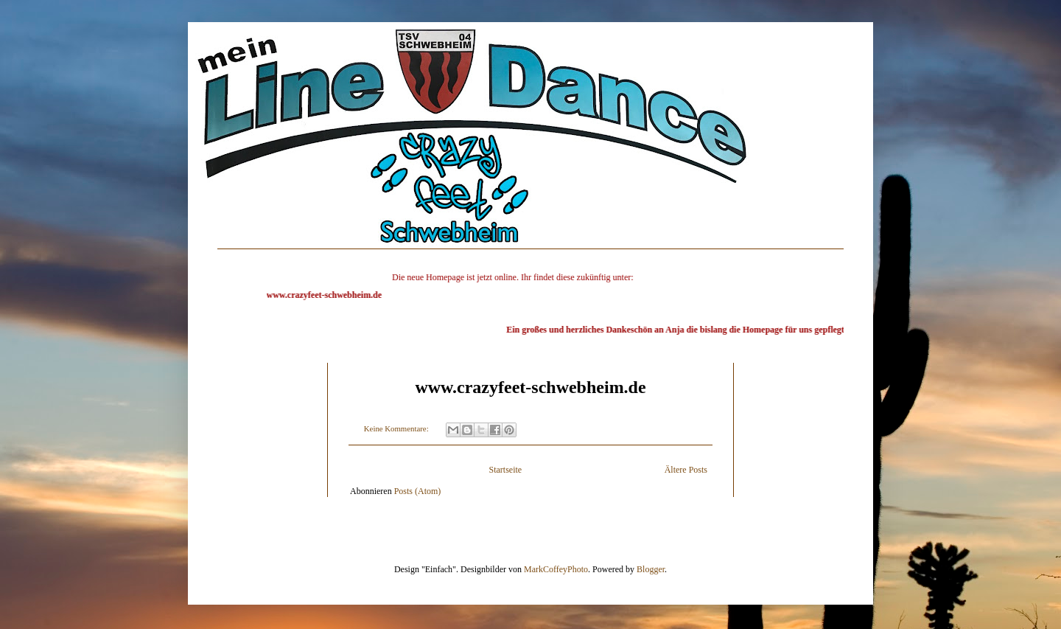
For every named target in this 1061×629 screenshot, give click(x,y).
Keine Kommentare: (397, 422)
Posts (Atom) (417, 485)
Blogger (651, 563)
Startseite (505, 464)
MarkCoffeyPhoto (556, 563)
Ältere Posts (686, 464)
